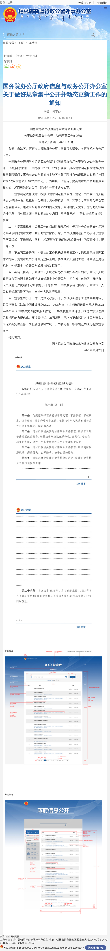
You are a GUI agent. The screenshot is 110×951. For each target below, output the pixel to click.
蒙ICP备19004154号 (74, 948)
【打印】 (8, 55)
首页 (21, 42)
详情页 (33, 42)
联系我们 (4, 936)
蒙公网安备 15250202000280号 (49, 948)
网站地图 (15, 936)
